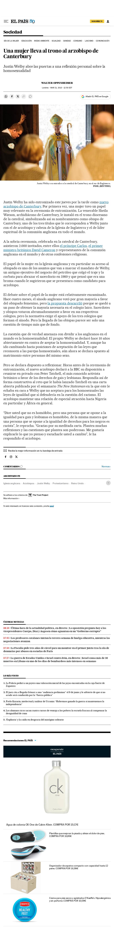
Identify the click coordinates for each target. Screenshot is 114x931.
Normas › (106, 466)
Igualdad (56, 41)
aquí (52, 506)
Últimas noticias (13, 622)
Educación (26, 41)
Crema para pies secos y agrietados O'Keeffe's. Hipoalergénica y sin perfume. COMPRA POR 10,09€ (80, 899)
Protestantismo (61, 483)
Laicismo (89, 41)
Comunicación (103, 41)
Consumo (77, 41)
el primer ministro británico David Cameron (53, 248)
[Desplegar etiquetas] (108, 483)
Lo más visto (11, 675)
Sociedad (12, 32)
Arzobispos (28, 483)
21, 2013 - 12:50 (61, 88)
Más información (11, 498)
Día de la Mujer (11, 41)
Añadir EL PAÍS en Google (97, 96)
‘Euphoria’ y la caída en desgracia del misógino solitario (35, 719)
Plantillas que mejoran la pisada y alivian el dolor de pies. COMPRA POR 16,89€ (77, 834)
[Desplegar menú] (6, 21)
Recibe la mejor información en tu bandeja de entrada (35, 450)
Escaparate (57, 752)
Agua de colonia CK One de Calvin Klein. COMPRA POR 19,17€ (42, 824)
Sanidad (67, 41)
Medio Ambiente (41, 41)
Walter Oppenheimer (57, 82)
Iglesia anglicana (11, 483)
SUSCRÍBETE (97, 21)
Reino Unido (77, 483)
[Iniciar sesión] (108, 21)
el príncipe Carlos (73, 246)
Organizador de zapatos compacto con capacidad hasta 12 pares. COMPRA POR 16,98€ (78, 867)
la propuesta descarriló (65, 303)
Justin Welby (43, 483)
